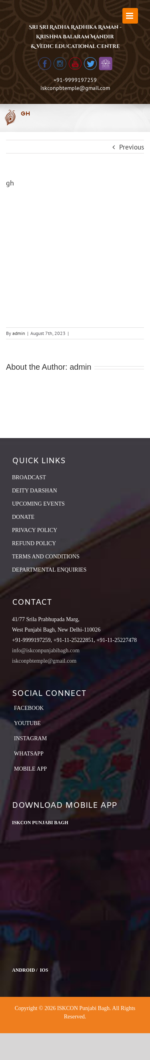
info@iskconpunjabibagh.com (46, 651)
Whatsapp (29, 754)
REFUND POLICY (34, 543)
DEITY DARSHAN (34, 491)
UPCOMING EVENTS (38, 504)
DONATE (23, 517)
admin (18, 333)
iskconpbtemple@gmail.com (75, 88)
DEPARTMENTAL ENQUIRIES (49, 570)
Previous (131, 147)
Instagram (30, 738)
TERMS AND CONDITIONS (46, 557)
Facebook (29, 708)
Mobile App (30, 769)
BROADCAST (29, 477)
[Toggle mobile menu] (130, 16)
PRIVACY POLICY (34, 530)
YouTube (27, 723)
